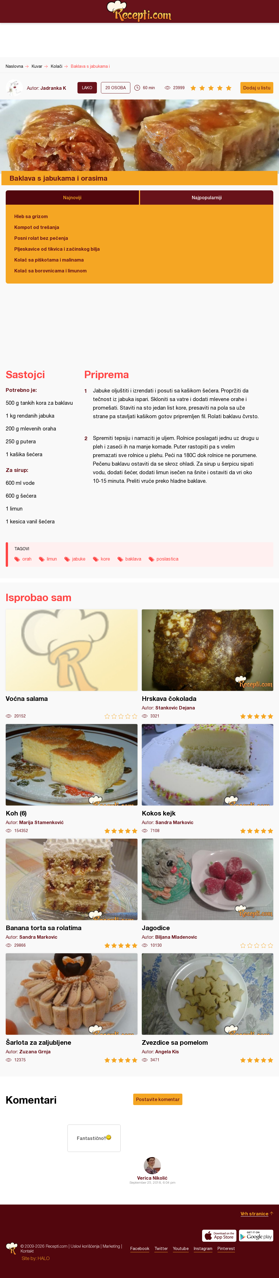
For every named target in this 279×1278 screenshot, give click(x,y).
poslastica (167, 558)
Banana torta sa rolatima (71, 893)
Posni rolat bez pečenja (41, 238)
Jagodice (208, 893)
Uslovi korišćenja (85, 1246)
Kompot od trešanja (36, 227)
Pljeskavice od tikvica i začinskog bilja (57, 249)
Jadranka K (53, 88)
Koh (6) (71, 779)
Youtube (181, 1249)
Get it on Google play (256, 1236)
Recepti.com (139, 11)
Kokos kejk (208, 779)
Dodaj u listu (256, 87)
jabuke (78, 558)
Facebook (139, 1249)
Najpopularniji (207, 197)
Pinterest (226, 1249)
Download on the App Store (219, 1236)
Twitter (161, 1249)
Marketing (111, 1246)
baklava (133, 558)
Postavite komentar (158, 1099)
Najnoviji (72, 197)
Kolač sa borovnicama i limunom (50, 270)
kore (105, 558)
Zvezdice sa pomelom (208, 1008)
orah (26, 558)
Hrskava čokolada (208, 664)
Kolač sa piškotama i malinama (49, 259)
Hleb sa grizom (31, 216)
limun (52, 558)
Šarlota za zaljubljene (71, 1008)
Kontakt (27, 1251)
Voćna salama (71, 664)
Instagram (203, 1249)
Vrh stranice (254, 1213)
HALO (43, 1258)
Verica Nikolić (152, 1178)
